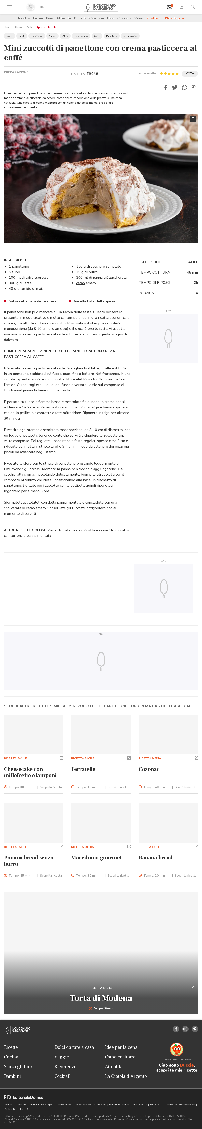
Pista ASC (156, 1104)
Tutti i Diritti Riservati (100, 1119)
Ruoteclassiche (83, 1104)
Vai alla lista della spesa (94, 301)
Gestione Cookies (171, 1119)
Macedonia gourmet (96, 857)
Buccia (187, 1065)
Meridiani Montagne (41, 1104)
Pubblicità (10, 1109)
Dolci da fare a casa (89, 18)
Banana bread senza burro (28, 860)
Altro (65, 36)
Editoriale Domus (119, 1104)
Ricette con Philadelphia (165, 18)
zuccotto (59, 323)
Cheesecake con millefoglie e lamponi (30, 772)
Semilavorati (130, 36)
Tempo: (19, 787)
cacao (80, 283)
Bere (49, 18)
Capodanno (81, 36)
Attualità (63, 18)
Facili (22, 36)
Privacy (118, 1119)
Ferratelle (83, 769)
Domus (8, 1104)
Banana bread (156, 857)
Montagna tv (140, 1104)
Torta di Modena (101, 998)
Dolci (30, 27)
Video (138, 18)
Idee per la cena (119, 18)
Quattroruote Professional (180, 1104)
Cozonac (149, 769)
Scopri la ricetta (51, 787)
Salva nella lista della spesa (33, 301)
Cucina (38, 18)
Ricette (24, 18)
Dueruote (21, 1104)
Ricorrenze (36, 36)
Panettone (111, 36)
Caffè (97, 36)
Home (7, 27)
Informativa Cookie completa (141, 1119)
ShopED (23, 1109)
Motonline (100, 1104)
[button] (165, 87)
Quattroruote (63, 1104)
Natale (52, 36)
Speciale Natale (46, 27)
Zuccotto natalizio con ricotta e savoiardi (80, 530)
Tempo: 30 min (101, 1008)
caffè (29, 277)
